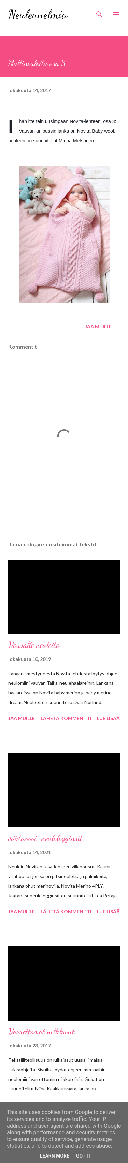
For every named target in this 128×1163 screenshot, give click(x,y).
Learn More (54, 1156)
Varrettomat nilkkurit (41, 1031)
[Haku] (99, 12)
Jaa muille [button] (98, 326)
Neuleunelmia (37, 14)
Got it (83, 1156)
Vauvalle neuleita (34, 645)
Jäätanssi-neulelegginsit (45, 838)
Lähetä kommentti (66, 718)
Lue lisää (108, 718)
